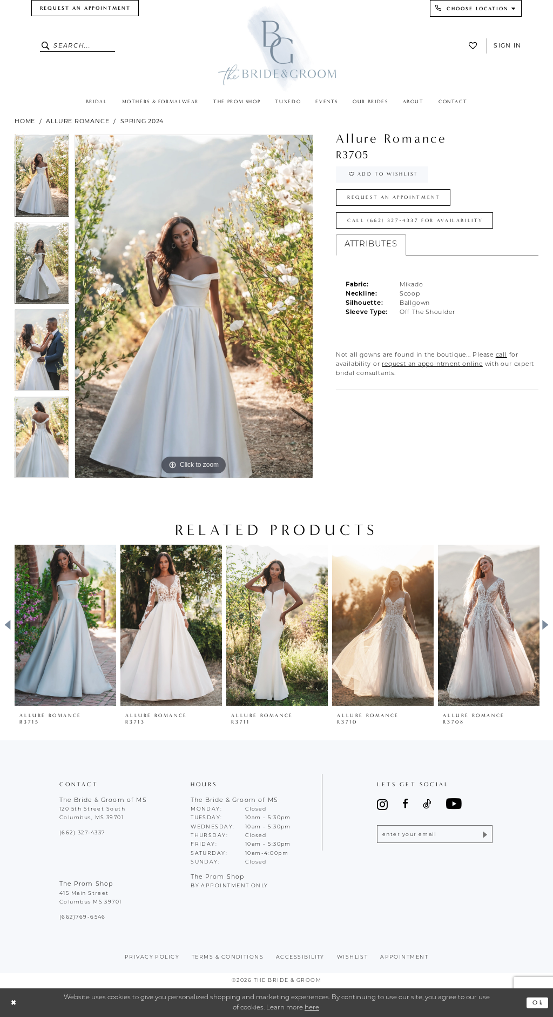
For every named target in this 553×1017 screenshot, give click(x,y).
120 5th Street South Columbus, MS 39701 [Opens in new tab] (92, 813)
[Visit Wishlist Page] (475, 45)
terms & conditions (228, 957)
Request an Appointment (394, 197)
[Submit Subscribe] (484, 834)
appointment (404, 957)
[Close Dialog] (13, 1002)
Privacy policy (152, 957)
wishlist (352, 957)
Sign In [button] (507, 45)
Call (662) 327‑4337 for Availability (415, 220)
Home (25, 121)
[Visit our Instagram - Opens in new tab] (382, 804)
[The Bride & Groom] (277, 47)
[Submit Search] (46, 46)
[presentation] (65, 625)
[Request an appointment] (85, 8)
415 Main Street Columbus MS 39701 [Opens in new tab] (90, 898)
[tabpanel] (42, 178)
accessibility (300, 957)
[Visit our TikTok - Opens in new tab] (427, 804)
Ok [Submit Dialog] (538, 1002)
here (312, 1008)
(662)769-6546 (82, 917)
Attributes (371, 244)
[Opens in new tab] (501, 355)
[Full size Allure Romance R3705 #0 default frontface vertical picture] (194, 306)
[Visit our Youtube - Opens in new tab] (454, 804)
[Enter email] (434, 834)
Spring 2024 (142, 121)
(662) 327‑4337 (82, 833)
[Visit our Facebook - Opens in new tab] (405, 804)
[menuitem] (85, 8)
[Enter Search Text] (78, 46)
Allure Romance (77, 121)
